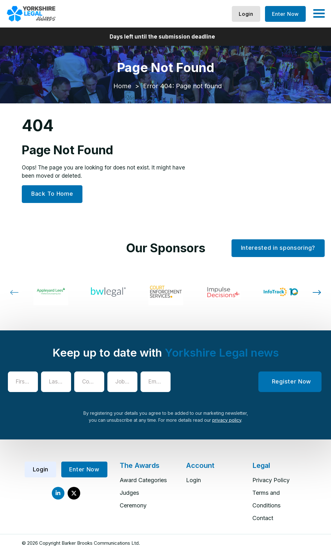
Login (246, 14)
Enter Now (285, 14)
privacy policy (226, 420)
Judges (129, 492)
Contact (262, 518)
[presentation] (222, 383)
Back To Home (52, 193)
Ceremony (133, 505)
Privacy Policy (271, 480)
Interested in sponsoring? (278, 247)
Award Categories (143, 480)
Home (122, 86)
